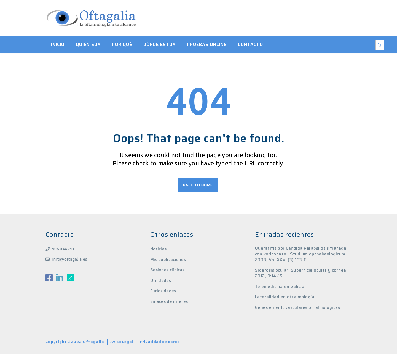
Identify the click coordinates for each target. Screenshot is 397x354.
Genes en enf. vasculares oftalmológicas (297, 308)
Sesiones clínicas (167, 270)
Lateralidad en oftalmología (285, 297)
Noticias (158, 249)
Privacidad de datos (160, 342)
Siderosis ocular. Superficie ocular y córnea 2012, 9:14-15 (300, 273)
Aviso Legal (121, 342)
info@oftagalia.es (69, 259)
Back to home (198, 185)
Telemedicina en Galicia (280, 287)
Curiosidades (163, 291)
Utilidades (160, 280)
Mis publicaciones (168, 259)
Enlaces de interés (169, 301)
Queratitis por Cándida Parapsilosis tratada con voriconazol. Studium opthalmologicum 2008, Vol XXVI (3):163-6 (301, 254)
